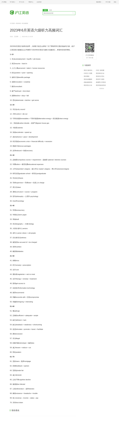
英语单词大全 (100, 73)
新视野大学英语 (101, 82)
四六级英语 (25, 23)
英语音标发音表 (101, 85)
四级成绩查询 (88, 82)
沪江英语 (12, 23)
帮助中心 (31, 2)
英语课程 (86, 76)
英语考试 (18, 23)
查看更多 (101, 88)
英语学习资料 (100, 79)
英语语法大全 (88, 85)
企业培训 (39, 2)
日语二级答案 (100, 70)
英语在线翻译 (88, 79)
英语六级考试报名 (89, 70)
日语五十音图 (88, 73)
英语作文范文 (100, 76)
